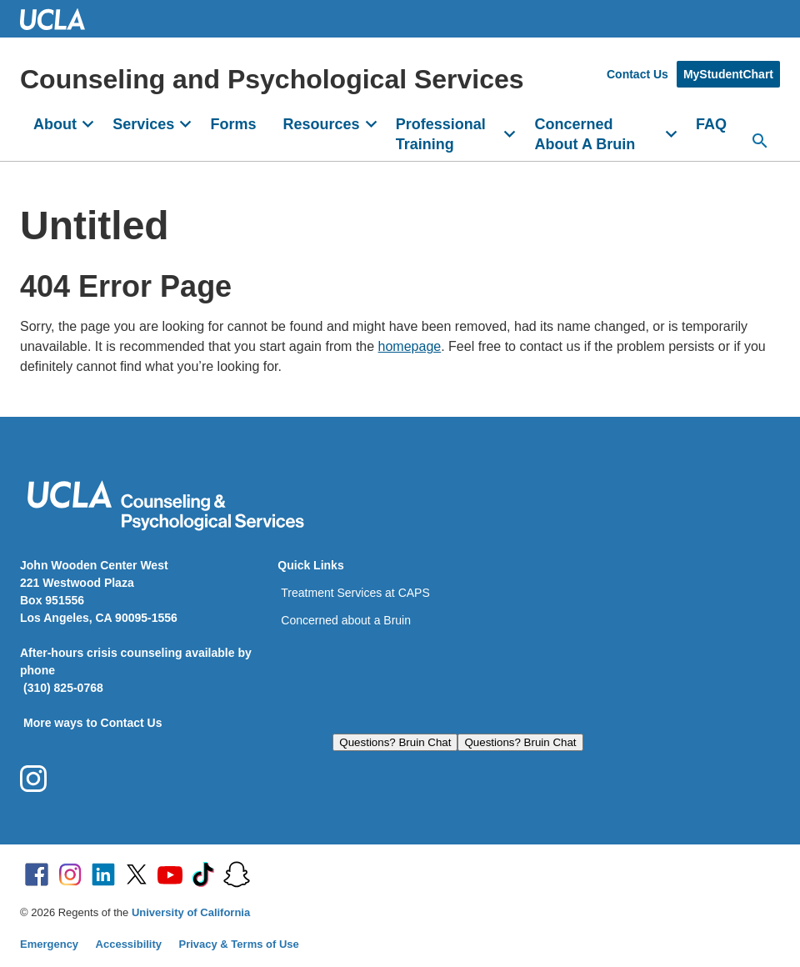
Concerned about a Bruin (346, 620)
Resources (320, 124)
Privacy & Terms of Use (239, 944)
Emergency (49, 944)
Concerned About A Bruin (585, 134)
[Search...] (760, 141)
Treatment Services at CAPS (355, 592)
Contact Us (637, 74)
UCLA (60, 19)
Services (143, 124)
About (55, 124)
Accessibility (129, 944)
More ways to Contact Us (92, 722)
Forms (233, 124)
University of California (191, 912)
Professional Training (441, 134)
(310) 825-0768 (63, 687)
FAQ (711, 124)
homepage (410, 346)
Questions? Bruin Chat (395, 742)
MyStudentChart (728, 74)
